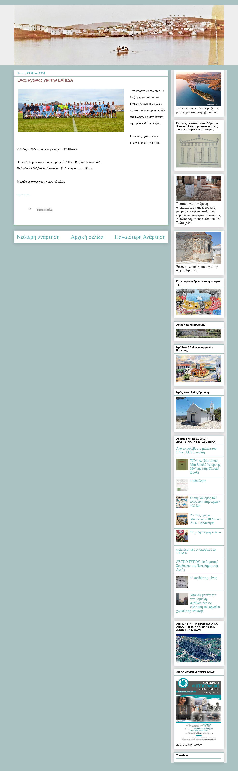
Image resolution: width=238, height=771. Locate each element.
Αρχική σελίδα (87, 237)
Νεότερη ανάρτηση (38, 237)
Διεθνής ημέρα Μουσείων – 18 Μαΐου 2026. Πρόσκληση (205, 519)
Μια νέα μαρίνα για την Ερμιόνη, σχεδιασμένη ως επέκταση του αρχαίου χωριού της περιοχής (198, 603)
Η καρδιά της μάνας (203, 578)
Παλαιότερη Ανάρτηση (140, 237)
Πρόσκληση (198, 481)
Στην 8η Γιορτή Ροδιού (205, 532)
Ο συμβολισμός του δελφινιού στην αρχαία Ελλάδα (205, 502)
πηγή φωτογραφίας (23, 195)
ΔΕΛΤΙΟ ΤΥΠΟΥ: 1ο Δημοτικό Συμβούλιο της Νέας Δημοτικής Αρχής (197, 565)
